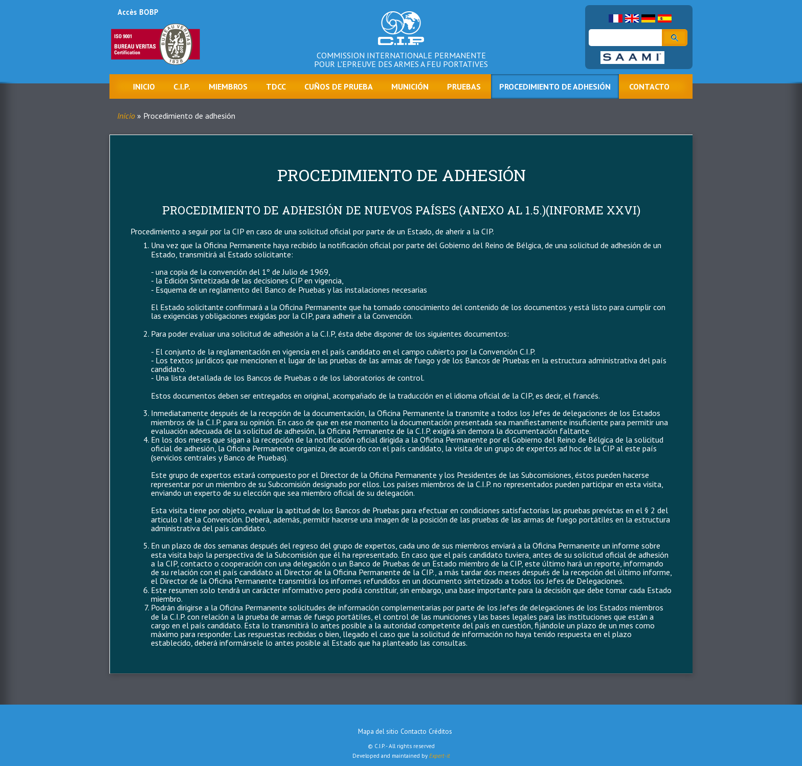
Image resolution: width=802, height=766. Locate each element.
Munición (410, 86)
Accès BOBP (138, 12)
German (648, 18)
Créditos (440, 731)
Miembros (228, 86)
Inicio (144, 86)
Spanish (665, 18)
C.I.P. (181, 86)
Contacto (649, 86)
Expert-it (439, 755)
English (632, 18)
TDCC (276, 86)
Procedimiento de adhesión (555, 86)
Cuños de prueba (338, 86)
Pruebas (464, 86)
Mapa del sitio (378, 731)
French (615, 18)
